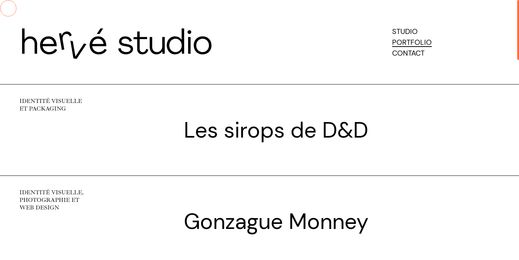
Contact (408, 53)
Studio (405, 31)
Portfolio (412, 42)
